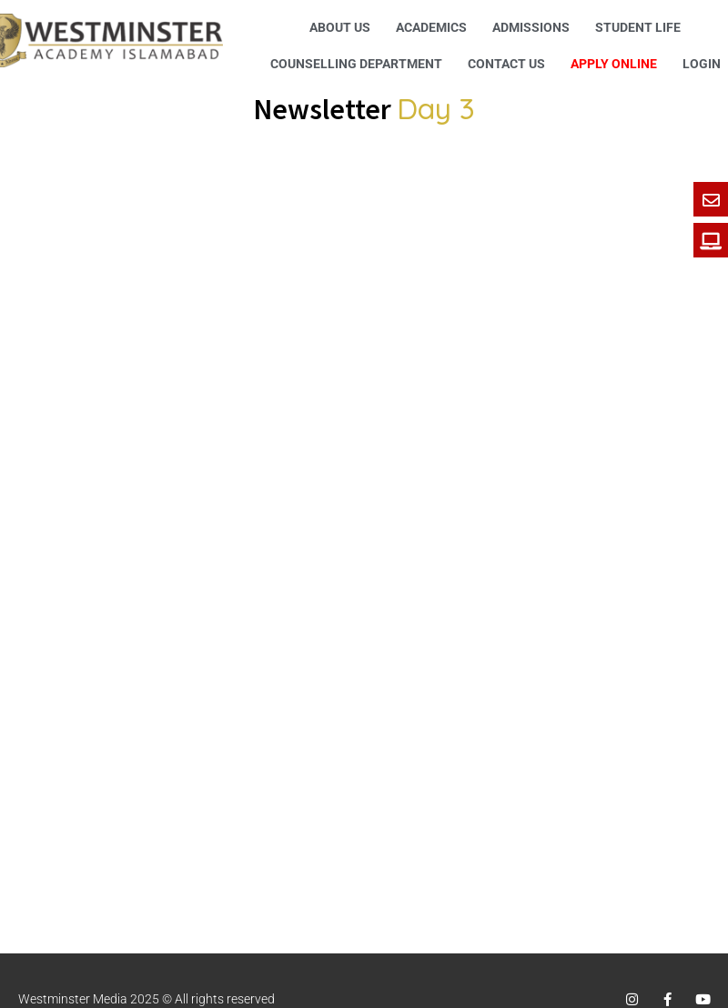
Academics (431, 27)
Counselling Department (356, 63)
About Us (339, 27)
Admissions (531, 27)
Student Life (638, 27)
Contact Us (506, 63)
